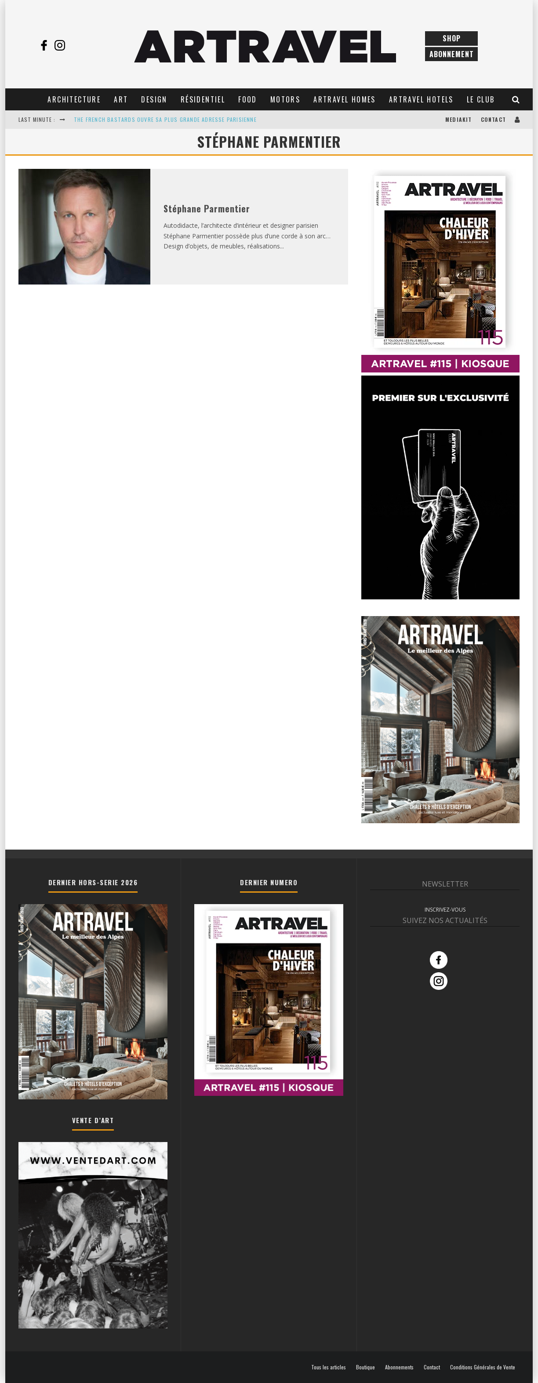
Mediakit (458, 119)
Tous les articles (328, 1367)
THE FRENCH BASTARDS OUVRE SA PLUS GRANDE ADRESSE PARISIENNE (165, 119)
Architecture (74, 99)
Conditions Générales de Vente (482, 1367)
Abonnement (451, 54)
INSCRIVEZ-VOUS (445, 909)
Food (247, 99)
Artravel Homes (344, 99)
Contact (493, 119)
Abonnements (399, 1367)
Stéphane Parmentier (207, 208)
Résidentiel (203, 99)
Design (154, 99)
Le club (481, 99)
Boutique (365, 1367)
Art (121, 99)
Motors (285, 99)
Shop (452, 38)
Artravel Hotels (421, 99)
